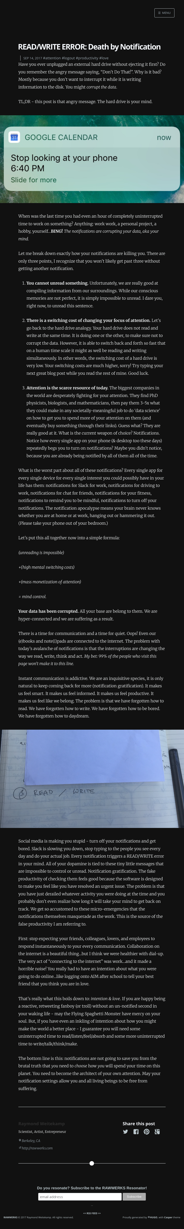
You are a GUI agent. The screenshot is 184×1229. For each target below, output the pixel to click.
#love (104, 58)
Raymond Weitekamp (41, 1124)
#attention (52, 58)
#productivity (87, 58)
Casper (168, 1217)
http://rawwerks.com (37, 1148)
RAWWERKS (10, 1217)
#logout (68, 58)
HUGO (154, 1217)
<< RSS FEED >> (92, 1213)
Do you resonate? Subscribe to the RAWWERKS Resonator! (92, 1188)
